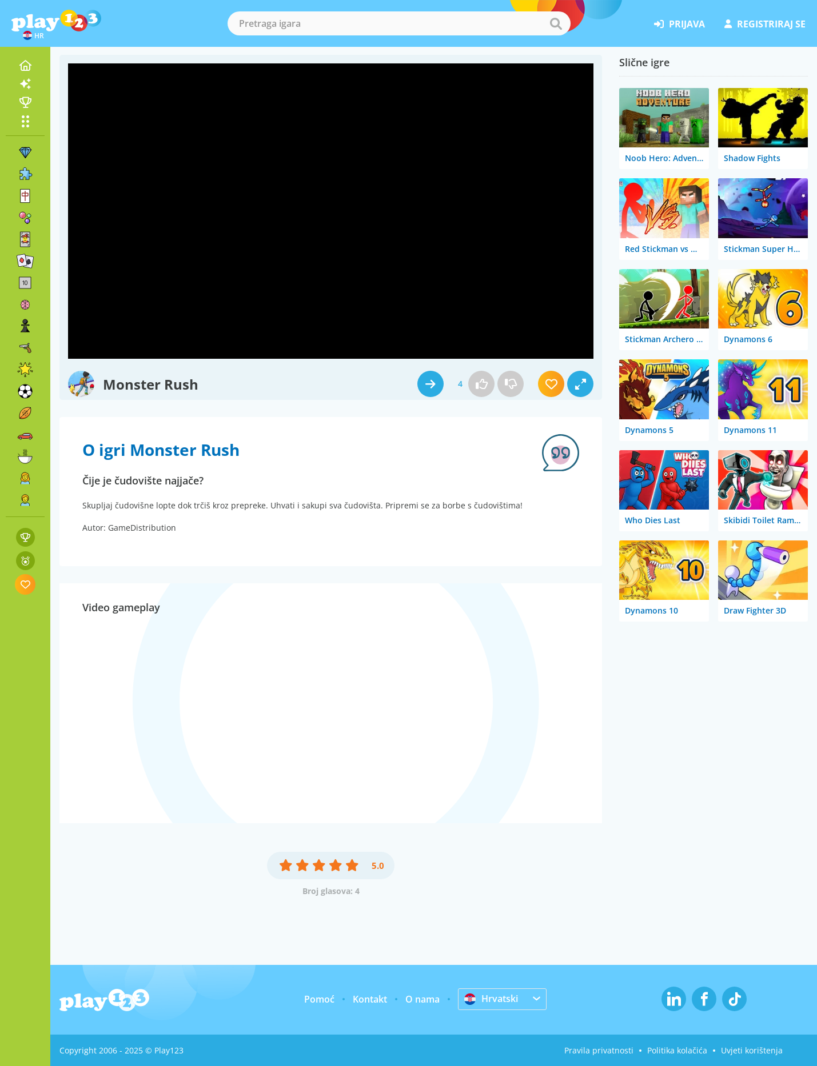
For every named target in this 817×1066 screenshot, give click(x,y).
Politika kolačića (677, 1050)
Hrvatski (491, 998)
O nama (422, 999)
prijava (679, 24)
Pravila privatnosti (598, 1050)
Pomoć (319, 999)
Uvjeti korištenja (752, 1050)
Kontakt (370, 999)
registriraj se (765, 24)
